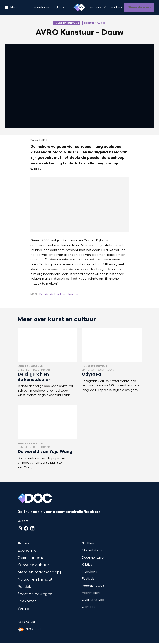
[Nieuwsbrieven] (139, 7)
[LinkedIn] (32, 528)
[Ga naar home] (79, 7)
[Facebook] (26, 528)
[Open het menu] (11, 7)
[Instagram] (20, 528)
